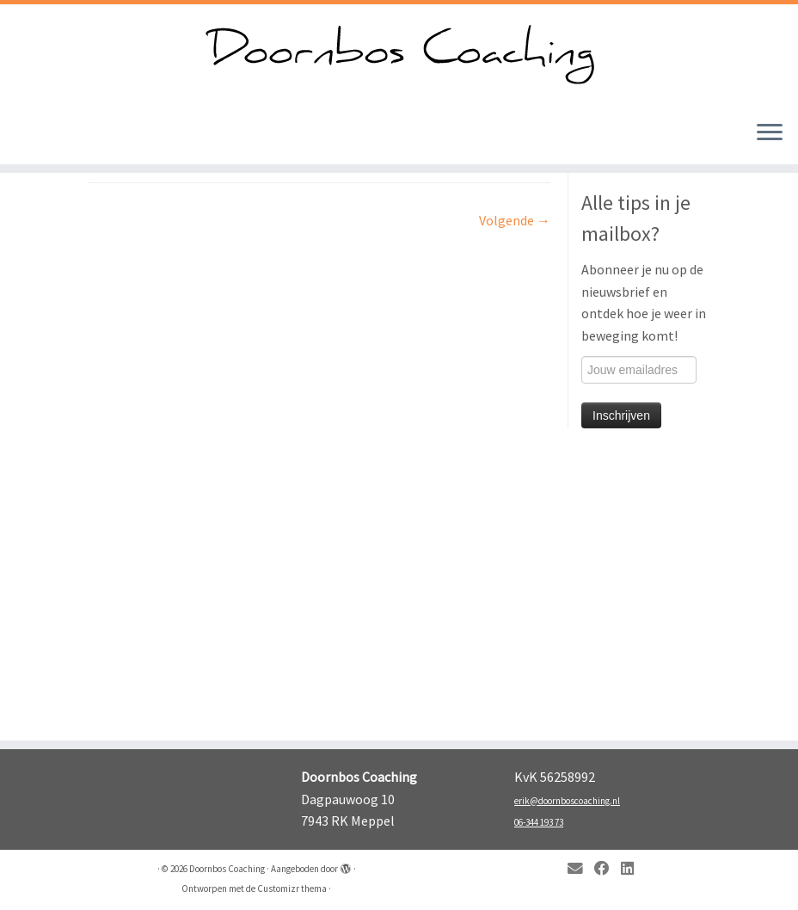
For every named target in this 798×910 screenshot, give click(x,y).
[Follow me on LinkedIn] (633, 869)
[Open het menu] (770, 133)
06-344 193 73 (538, 822)
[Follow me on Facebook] (607, 869)
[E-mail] (581, 869)
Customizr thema (292, 888)
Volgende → (514, 220)
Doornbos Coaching (227, 869)
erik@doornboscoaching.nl (567, 801)
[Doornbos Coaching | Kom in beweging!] (399, 55)
